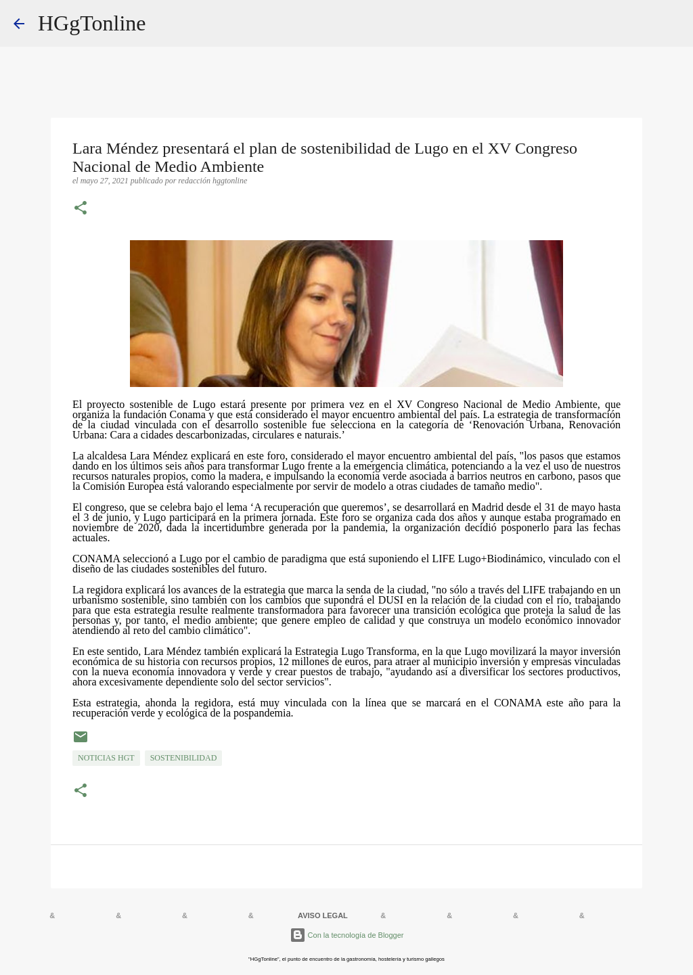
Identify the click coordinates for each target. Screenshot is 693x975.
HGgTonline (92, 23)
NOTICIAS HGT (106, 758)
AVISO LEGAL (323, 915)
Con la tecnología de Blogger (347, 935)
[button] (80, 209)
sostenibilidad (183, 758)
